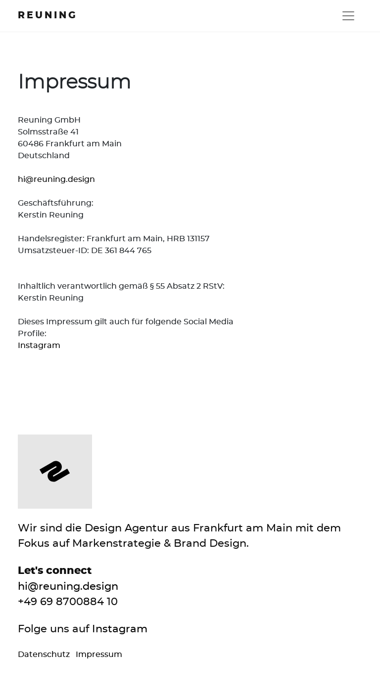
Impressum (99, 654)
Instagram (39, 346)
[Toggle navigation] (348, 16)
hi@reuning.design (56, 179)
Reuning (48, 15)
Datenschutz (45, 654)
